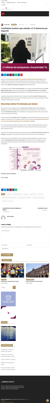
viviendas (4, 201)
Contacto (3, 4)
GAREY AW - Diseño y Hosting (7, 402)
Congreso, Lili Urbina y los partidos (8, 359)
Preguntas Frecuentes (11, 2)
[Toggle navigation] (3, 13)
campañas (26, 194)
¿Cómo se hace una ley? (22, 2)
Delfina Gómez (33, 194)
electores (41, 194)
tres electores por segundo (38, 197)
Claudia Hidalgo (7, 24)
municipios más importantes (24, 197)
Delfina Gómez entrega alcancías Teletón (10, 281)
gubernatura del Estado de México (9, 197)
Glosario (3, 2)
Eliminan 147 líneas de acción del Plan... (34, 281)
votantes (10, 201)
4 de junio (9, 194)
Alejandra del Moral (17, 194)
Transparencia (30, 279)
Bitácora (14, 24)
